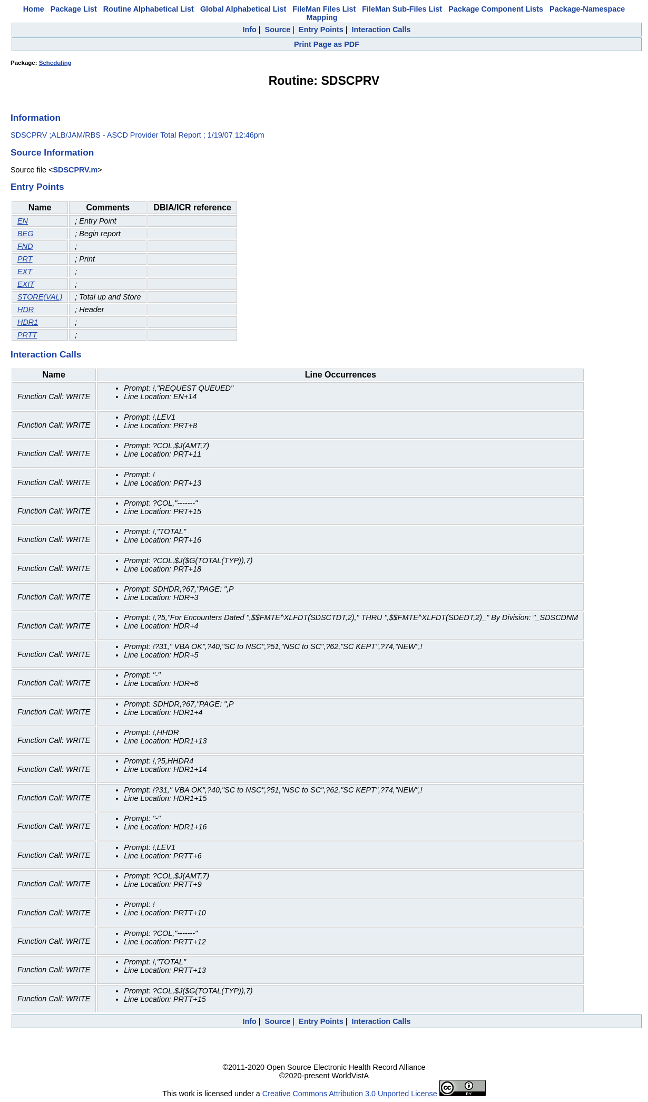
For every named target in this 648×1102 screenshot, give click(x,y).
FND (25, 246)
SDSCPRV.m (75, 170)
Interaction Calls (381, 29)
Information (36, 117)
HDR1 (27, 322)
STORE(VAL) (39, 297)
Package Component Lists (495, 9)
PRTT (27, 335)
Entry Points (321, 29)
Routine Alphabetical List (148, 9)
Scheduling (55, 63)
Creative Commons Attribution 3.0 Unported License (349, 1093)
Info (249, 29)
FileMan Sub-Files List (402, 9)
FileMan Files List (324, 9)
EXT (24, 271)
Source (278, 29)
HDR (25, 309)
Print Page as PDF (326, 44)
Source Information (52, 152)
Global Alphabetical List (243, 9)
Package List (74, 9)
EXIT (25, 284)
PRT (25, 259)
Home (33, 9)
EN (22, 221)
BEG (25, 233)
